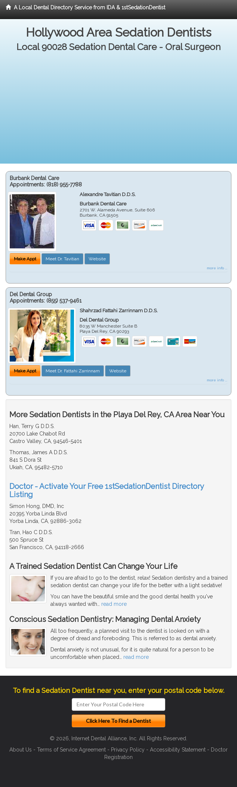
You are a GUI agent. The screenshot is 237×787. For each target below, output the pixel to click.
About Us (20, 750)
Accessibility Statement (178, 750)
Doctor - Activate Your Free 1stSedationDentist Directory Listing (106, 490)
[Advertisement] (118, 111)
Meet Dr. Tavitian (62, 258)
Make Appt (25, 258)
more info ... (217, 268)
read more (114, 604)
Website (97, 258)
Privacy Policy (128, 750)
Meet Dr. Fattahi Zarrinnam (73, 371)
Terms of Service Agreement (71, 750)
